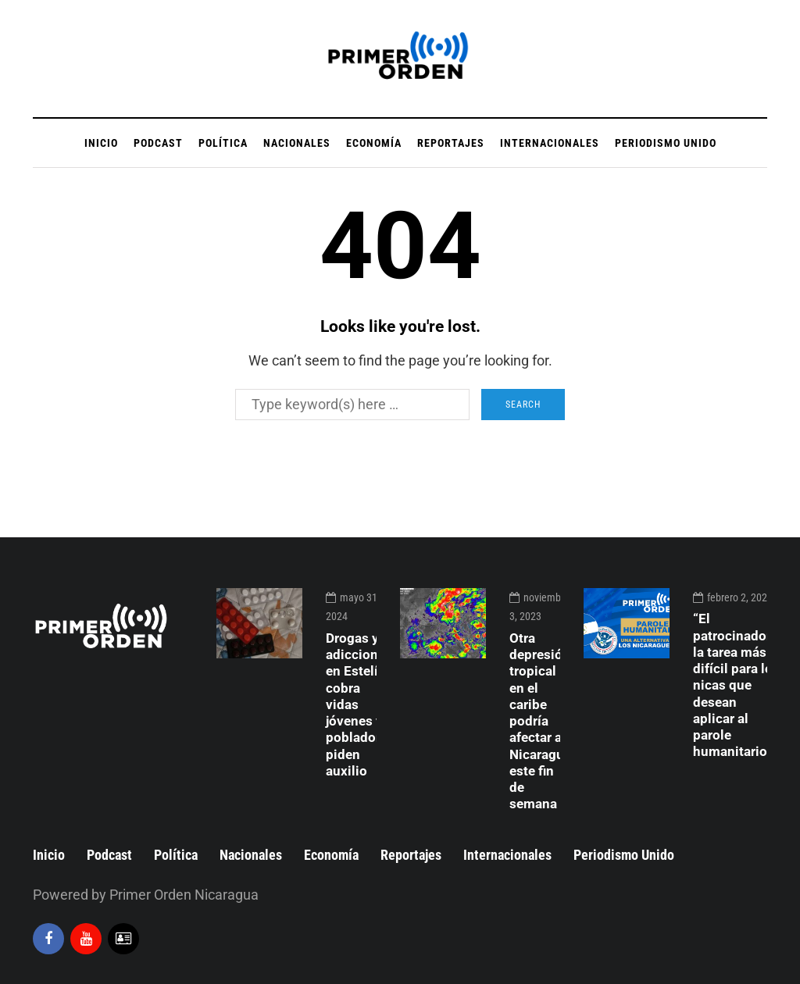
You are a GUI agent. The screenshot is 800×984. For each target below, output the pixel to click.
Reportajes (450, 143)
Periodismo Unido (665, 143)
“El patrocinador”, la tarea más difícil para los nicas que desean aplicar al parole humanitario (736, 685)
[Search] (352, 404)
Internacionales (549, 143)
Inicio (101, 143)
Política (223, 143)
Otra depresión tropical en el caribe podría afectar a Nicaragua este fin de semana (540, 721)
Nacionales (296, 143)
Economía (374, 143)
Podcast (158, 143)
